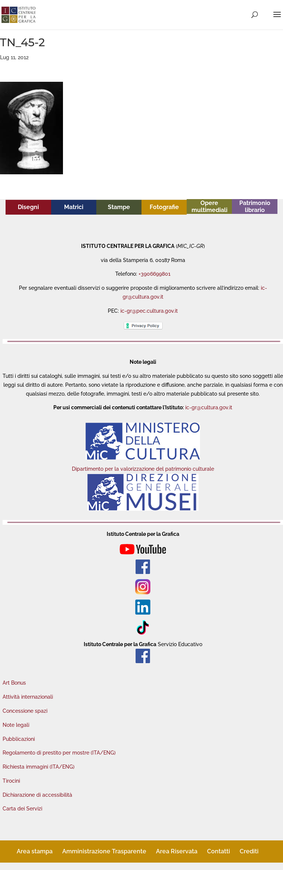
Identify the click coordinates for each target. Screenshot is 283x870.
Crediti (249, 851)
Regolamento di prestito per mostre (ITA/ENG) (59, 753)
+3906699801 (154, 274)
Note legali (16, 725)
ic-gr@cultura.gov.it (208, 407)
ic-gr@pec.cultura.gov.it (149, 311)
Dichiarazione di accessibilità (37, 795)
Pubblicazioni (19, 739)
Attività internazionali (28, 697)
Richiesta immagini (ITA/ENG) (38, 767)
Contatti (218, 851)
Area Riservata (176, 851)
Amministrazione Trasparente (104, 851)
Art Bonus (14, 683)
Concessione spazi (25, 711)
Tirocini (11, 781)
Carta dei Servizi (22, 809)
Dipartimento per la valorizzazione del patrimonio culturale (143, 469)
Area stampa (35, 851)
